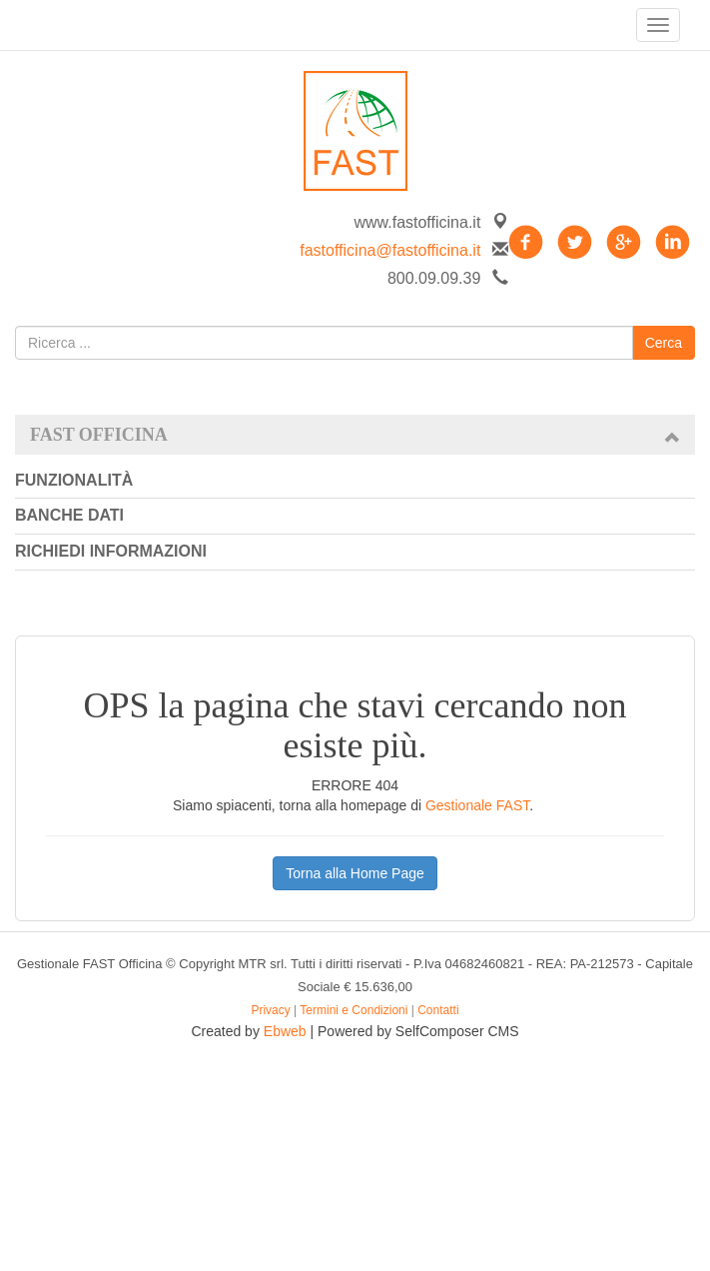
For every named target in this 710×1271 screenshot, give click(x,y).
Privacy (270, 1010)
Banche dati (69, 515)
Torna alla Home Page (355, 873)
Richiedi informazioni (111, 551)
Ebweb (285, 1031)
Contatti (437, 1010)
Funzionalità (74, 480)
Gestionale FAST (477, 805)
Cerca (663, 343)
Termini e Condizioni (353, 1010)
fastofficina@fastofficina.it (390, 250)
